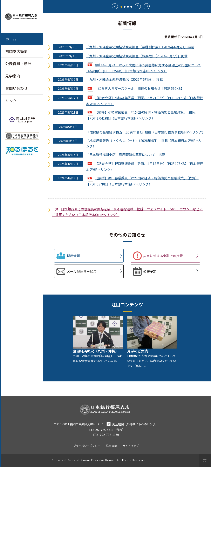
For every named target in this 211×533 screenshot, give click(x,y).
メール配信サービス (81, 337)
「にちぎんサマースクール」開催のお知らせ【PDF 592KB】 (136, 154)
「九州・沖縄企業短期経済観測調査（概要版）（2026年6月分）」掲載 (137, 122)
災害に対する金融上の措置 (163, 322)
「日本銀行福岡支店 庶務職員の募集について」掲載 (125, 221)
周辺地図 (114, 490)
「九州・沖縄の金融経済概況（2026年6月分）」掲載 (124, 145)
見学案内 (12, 75)
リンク (10, 100)
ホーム (10, 38)
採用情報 (73, 322)
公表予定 (149, 337)
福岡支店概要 (16, 51)
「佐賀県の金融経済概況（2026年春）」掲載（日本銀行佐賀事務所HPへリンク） (145, 198)
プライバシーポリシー (86, 512)
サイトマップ (131, 512)
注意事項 (111, 512)
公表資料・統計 (18, 63)
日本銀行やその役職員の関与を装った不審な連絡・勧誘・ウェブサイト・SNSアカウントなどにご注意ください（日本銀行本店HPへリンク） (127, 278)
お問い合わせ (16, 88)
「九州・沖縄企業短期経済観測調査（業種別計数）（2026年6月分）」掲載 (140, 113)
